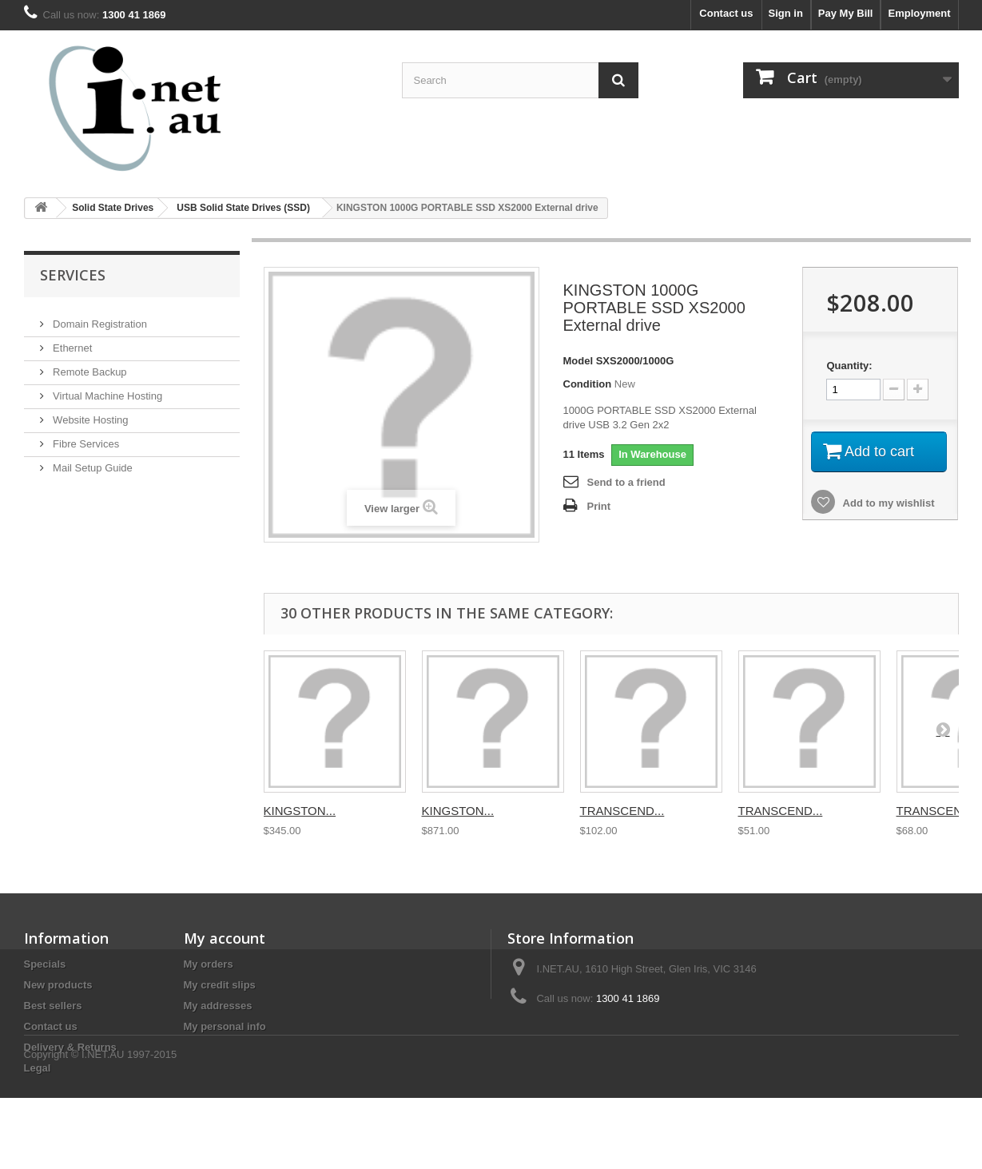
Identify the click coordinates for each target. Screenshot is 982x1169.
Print (599, 506)
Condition (587, 384)
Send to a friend (626, 482)
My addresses (218, 1006)
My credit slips (220, 985)
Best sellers (53, 1006)
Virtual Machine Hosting (106, 390)
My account (224, 938)
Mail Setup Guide (91, 461)
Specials (45, 964)
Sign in (786, 13)
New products (58, 985)
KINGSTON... (300, 810)
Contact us (726, 13)
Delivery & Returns (70, 1047)
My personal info (225, 1026)
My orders (208, 964)
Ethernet (71, 342)
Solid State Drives (112, 207)
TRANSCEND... (622, 810)
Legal (37, 1068)
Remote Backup (88, 366)
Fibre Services (85, 437)
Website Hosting (89, 413)
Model (578, 361)
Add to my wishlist (887, 503)
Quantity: (849, 366)
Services (72, 274)
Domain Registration (98, 318)
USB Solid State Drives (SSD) (243, 207)
